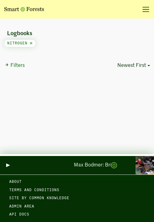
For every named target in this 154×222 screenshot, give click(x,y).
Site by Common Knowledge (39, 198)
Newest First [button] (131, 65)
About (15, 182)
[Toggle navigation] (143, 9)
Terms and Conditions (34, 190)
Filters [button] (15, 65)
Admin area (21, 206)
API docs (19, 214)
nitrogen (20, 43)
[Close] (31, 43)
